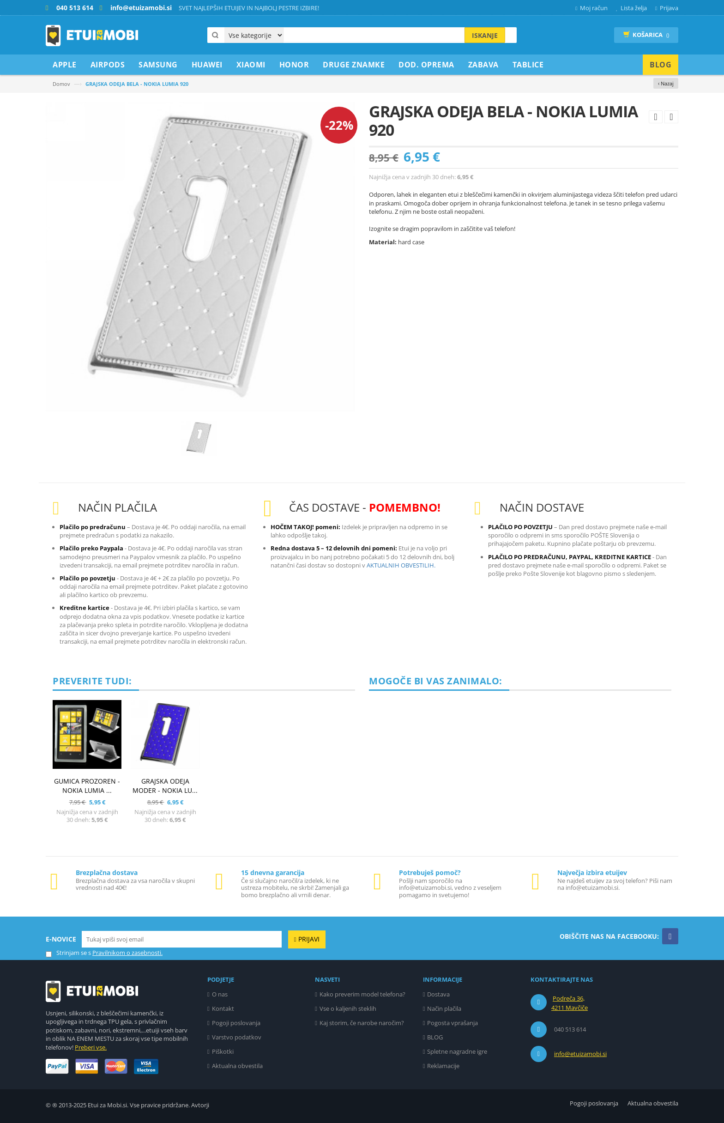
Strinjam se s (68, 952)
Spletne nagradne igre (457, 1051)
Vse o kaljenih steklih (348, 1008)
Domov (61, 83)
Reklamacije (443, 1066)
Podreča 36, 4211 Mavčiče (569, 1003)
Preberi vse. (91, 1047)
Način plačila (444, 1008)
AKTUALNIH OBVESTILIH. (401, 565)
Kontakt (223, 1008)
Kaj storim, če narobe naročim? (362, 1023)
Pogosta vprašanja (452, 1023)
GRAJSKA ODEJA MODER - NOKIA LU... (165, 786)
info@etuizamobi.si (580, 1054)
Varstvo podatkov (236, 1037)
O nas (220, 994)
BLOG (435, 1037)
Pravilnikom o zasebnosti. (127, 952)
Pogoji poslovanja (236, 1023)
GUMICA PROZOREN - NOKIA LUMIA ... (87, 786)
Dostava (438, 994)
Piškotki (223, 1051)
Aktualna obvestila (237, 1066)
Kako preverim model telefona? (362, 994)
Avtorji (200, 1105)
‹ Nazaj (666, 83)
